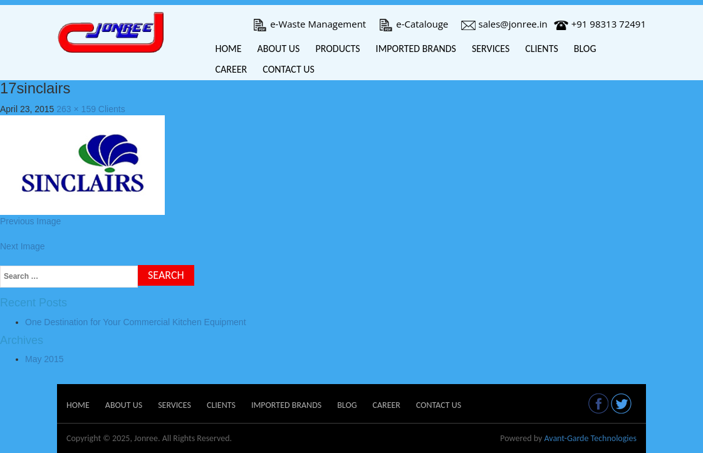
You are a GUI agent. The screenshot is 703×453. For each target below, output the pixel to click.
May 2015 (44, 359)
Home (229, 49)
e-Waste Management (309, 24)
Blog (585, 49)
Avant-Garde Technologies (590, 438)
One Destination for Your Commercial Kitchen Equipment (135, 322)
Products (337, 49)
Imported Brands (416, 49)
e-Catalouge (413, 24)
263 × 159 (76, 109)
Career (231, 69)
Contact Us (289, 69)
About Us (279, 49)
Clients (541, 49)
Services (490, 49)
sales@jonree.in (504, 24)
